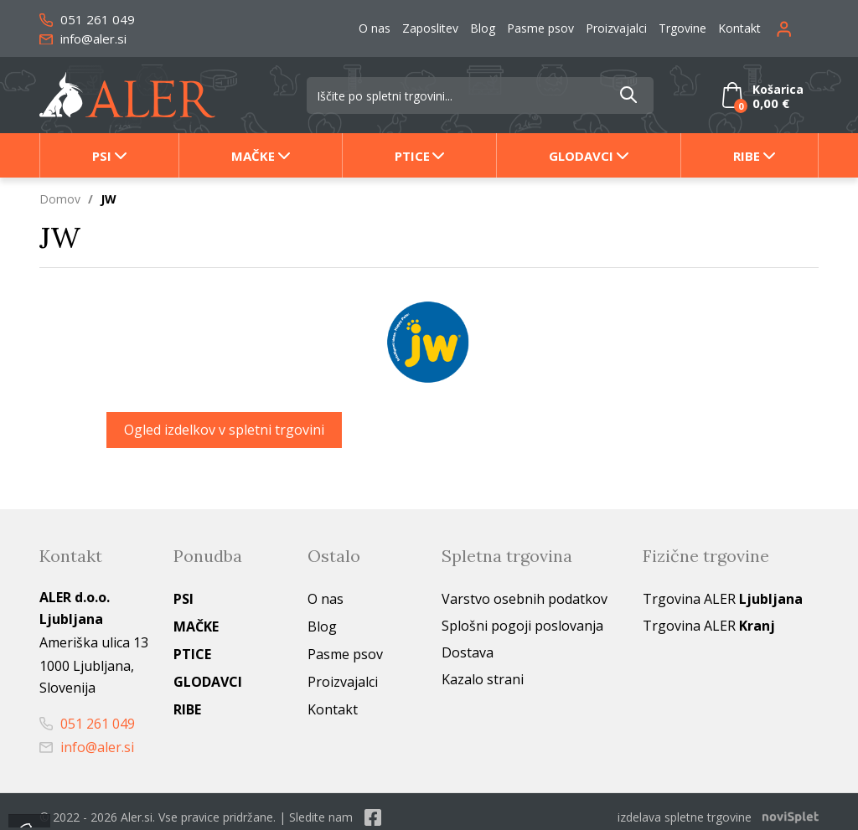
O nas (374, 28)
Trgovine (682, 28)
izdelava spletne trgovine (685, 817)
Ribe (746, 155)
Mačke (253, 155)
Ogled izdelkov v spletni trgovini (224, 429)
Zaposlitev (430, 28)
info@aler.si (83, 38)
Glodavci (581, 155)
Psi (101, 155)
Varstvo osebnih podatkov (524, 599)
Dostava (468, 652)
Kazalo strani (483, 679)
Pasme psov (540, 28)
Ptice (412, 155)
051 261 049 (87, 19)
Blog (482, 28)
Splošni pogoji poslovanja (522, 625)
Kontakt (739, 28)
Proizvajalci (616, 28)
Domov (59, 199)
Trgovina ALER (723, 599)
